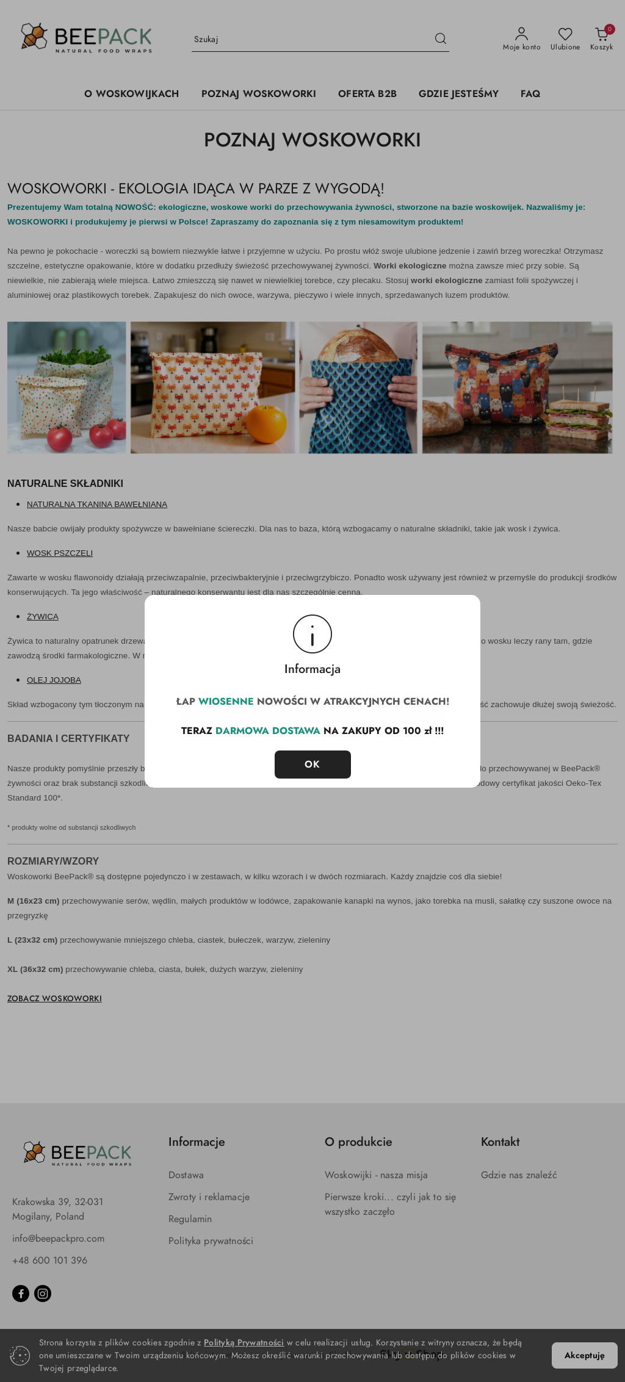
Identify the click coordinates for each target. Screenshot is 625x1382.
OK (312, 758)
